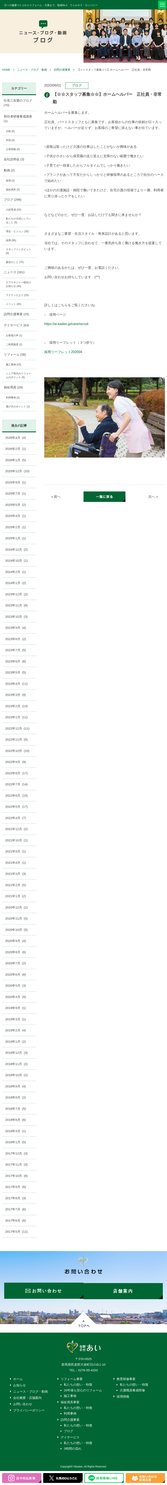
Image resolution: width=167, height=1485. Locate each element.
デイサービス (16, 325)
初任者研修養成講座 (18, 119)
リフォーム (15, 354)
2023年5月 (15, 672)
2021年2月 (15, 885)
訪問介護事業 (62, 69)
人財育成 (13, 209)
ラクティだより (17, 295)
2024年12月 (16, 549)
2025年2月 (15, 527)
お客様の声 (14, 335)
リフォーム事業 (72, 1378)
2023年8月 (15, 639)
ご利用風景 (14, 344)
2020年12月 (16, 907)
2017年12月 (16, 1153)
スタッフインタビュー (18, 251)
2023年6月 (15, 661)
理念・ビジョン (17, 231)
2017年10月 (16, 1176)
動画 (9, 170)
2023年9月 (15, 627)
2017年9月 (15, 1187)
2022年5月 (16, 806)
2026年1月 (15, 460)
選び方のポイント (18, 406)
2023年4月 (16, 683)
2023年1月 (16, 717)
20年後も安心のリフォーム (83, 1389)
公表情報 (13, 149)
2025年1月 (15, 538)
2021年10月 (16, 840)
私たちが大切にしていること (18, 220)
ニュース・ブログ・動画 (32, 69)
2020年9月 (15, 941)
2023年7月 (15, 650)
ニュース (14, 272)
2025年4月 (15, 516)
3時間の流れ (72, 1448)
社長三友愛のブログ (18, 103)
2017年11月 (16, 1164)
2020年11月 (16, 918)
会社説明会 (14, 159)
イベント (13, 304)
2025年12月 (17, 471)
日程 (10, 131)
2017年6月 (15, 1220)
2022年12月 (17, 728)
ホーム (18, 1378)
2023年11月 (16, 605)
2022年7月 (16, 784)
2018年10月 (16, 1075)
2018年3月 (15, 1131)
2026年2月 (15, 448)
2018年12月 (16, 1052)
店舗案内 (125, 1290)
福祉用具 (13, 189)
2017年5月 (16, 1231)
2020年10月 (16, 929)
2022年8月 (16, 773)
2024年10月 (16, 560)
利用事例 (13, 397)
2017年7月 (15, 1209)
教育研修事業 (126, 1378)
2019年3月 (15, 1019)
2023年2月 (16, 706)
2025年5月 (15, 504)
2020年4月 (15, 997)
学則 (10, 140)
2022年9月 (15, 762)
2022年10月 (17, 751)
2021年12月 (16, 829)
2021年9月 (15, 851)
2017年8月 (15, 1198)
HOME (6, 69)
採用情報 (123, 1396)
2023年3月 (15, 695)
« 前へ (56, 496)
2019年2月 (15, 1030)
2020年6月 (15, 974)
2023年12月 (16, 594)
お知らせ (19, 1384)
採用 (10, 180)
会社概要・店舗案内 (27, 1397)
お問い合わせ (22, 1403)
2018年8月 (15, 1097)
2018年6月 (15, 1119)
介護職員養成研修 (132, 1389)
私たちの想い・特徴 (78, 1384)
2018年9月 (15, 1086)
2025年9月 (15, 482)
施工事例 (13, 364)
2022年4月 (15, 818)
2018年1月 (15, 1142)
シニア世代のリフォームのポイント (18, 375)
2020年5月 (15, 985)
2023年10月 (16, 616)
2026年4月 (15, 437)
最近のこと (15, 262)
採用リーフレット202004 (63, 352)
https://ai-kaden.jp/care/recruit (66, 324)
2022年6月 (16, 795)
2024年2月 (15, 572)
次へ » (153, 496)
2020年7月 (15, 963)
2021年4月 (15, 862)
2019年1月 (15, 1041)
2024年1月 (15, 583)
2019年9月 (15, 1008)
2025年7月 (15, 493)
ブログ (77, 85)
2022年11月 (16, 739)
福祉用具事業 (70, 1401)
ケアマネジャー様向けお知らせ (18, 284)
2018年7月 (15, 1108)
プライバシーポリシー (29, 1409)
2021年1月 (15, 896)
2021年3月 (15, 873)
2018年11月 (16, 1064)
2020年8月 (15, 952)
